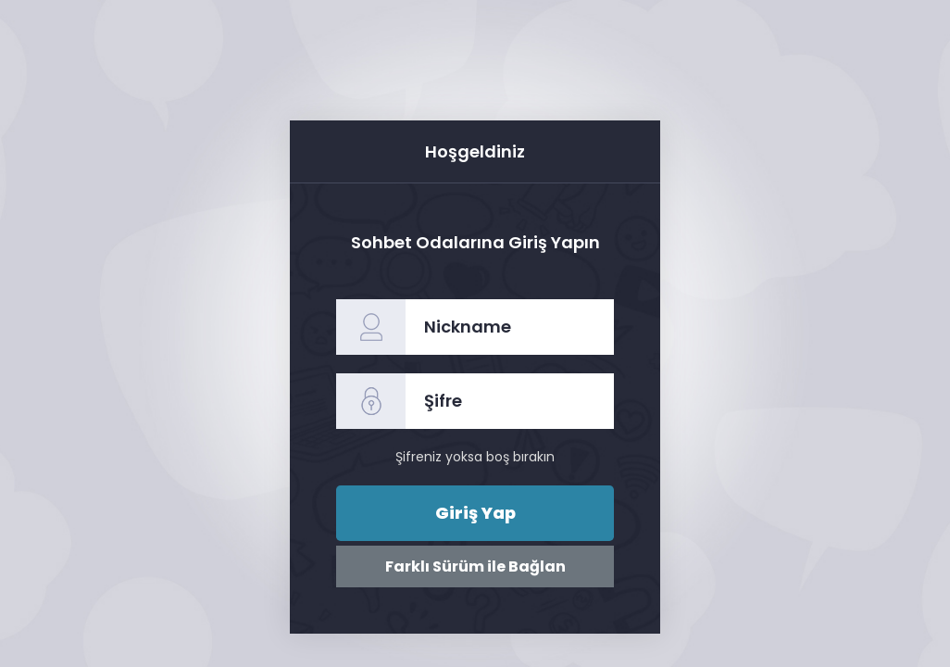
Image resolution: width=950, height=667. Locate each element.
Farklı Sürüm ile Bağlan (475, 566)
